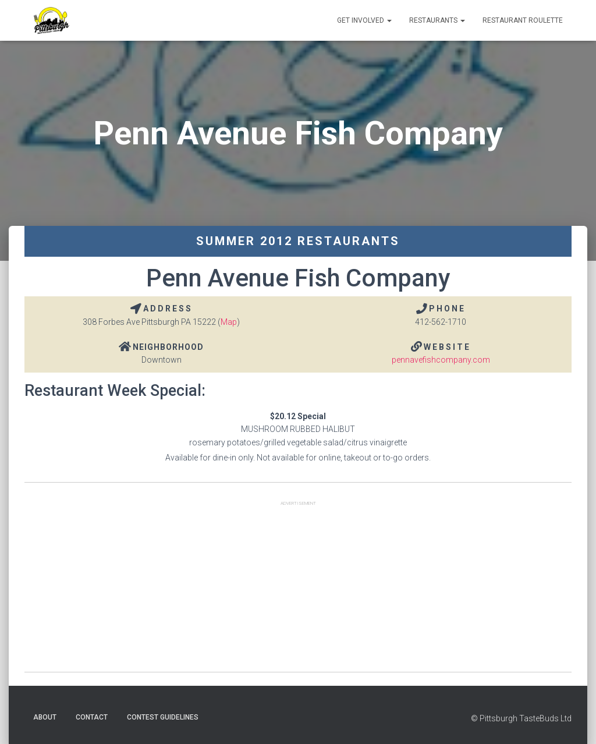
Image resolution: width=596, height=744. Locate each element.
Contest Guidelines (162, 717)
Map (229, 322)
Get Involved (364, 20)
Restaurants (437, 20)
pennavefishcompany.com (441, 359)
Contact (92, 717)
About (44, 717)
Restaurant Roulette (523, 20)
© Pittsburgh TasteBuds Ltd (521, 718)
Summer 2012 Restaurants (298, 241)
